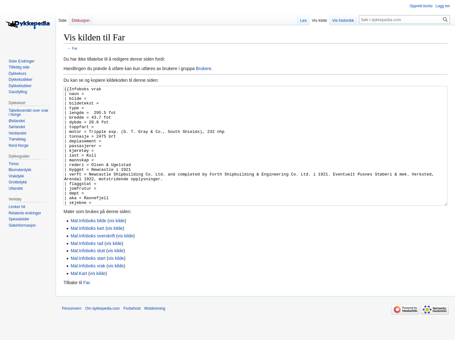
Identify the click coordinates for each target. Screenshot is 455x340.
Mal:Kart (78, 297)
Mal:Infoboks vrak (87, 289)
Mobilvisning (154, 332)
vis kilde (117, 244)
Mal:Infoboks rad (86, 267)
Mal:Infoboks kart (87, 251)
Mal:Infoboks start (88, 281)
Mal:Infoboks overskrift (92, 259)
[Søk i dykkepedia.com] (404, 19)
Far (75, 48)
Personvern (71, 332)
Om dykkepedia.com (102, 332)
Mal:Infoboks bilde (88, 244)
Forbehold (132, 332)
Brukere (203, 68)
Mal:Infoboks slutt (87, 274)
